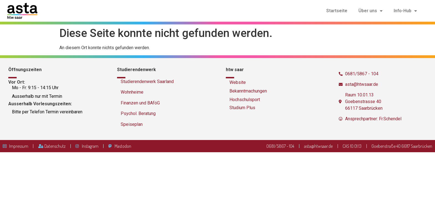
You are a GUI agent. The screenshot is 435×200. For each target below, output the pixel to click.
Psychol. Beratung (138, 113)
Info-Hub (405, 11)
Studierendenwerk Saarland (147, 81)
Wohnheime (132, 92)
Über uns (370, 11)
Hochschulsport (244, 99)
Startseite (336, 10)
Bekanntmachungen (248, 91)
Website (237, 82)
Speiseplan (132, 124)
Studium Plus (242, 107)
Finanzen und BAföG (140, 103)
